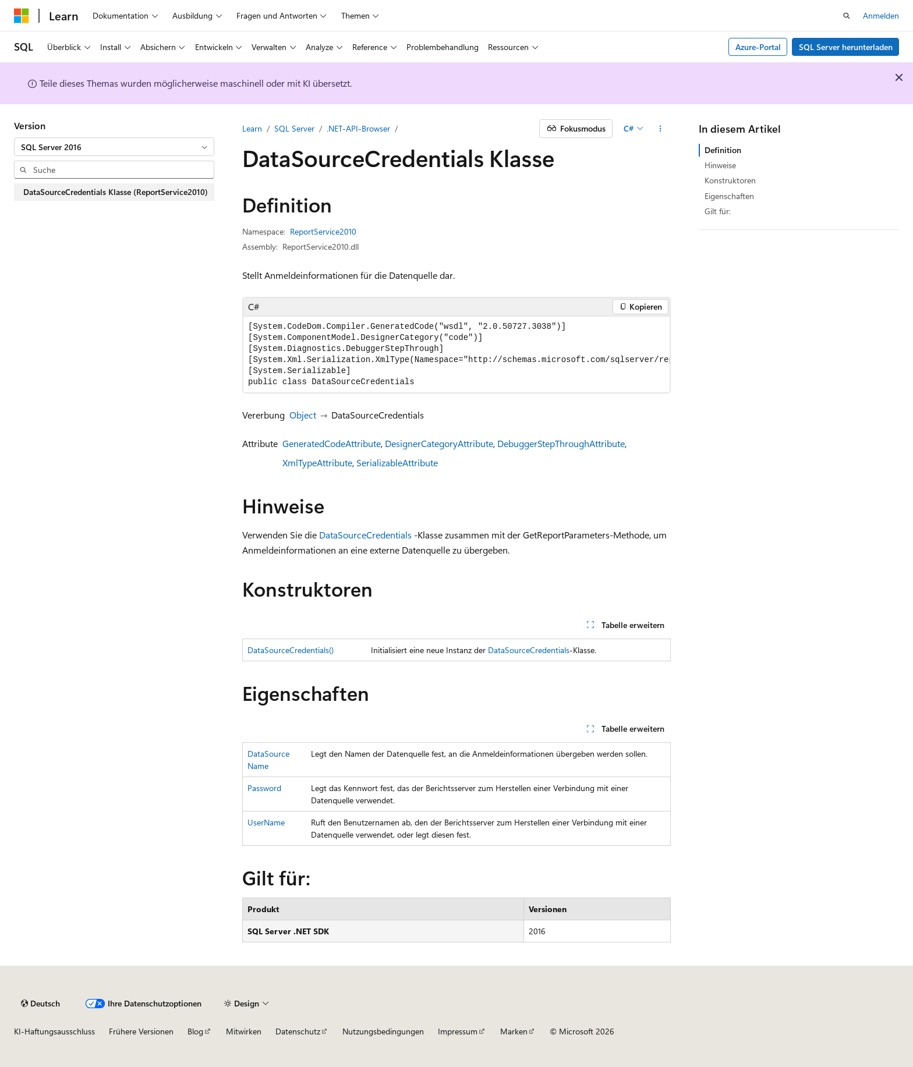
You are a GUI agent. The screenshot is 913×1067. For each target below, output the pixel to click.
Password (264, 787)
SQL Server (294, 128)
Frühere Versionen (141, 1031)
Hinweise (720, 165)
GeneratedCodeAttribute (331, 443)
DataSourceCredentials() (290, 649)
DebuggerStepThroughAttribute (561, 443)
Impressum (457, 1031)
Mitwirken (243, 1031)
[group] (456, 355)
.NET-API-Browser (358, 128)
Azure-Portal (758, 46)
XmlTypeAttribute (317, 462)
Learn (252, 128)
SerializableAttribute (397, 462)
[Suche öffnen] (846, 15)
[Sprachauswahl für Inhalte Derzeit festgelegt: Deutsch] (40, 1003)
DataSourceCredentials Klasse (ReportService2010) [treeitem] (115, 191)
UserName (266, 822)
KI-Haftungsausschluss (54, 1031)
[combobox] (114, 146)
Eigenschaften (729, 195)
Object (302, 415)
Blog (195, 1031)
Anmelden (881, 15)
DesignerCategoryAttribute (439, 443)
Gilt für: (718, 211)
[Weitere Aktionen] (660, 128)
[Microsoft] (21, 15)
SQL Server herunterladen (846, 46)
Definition (723, 149)
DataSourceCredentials (365, 535)
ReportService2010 (323, 231)
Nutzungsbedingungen (383, 1031)
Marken (514, 1031)
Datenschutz (297, 1031)
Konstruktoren (730, 180)
